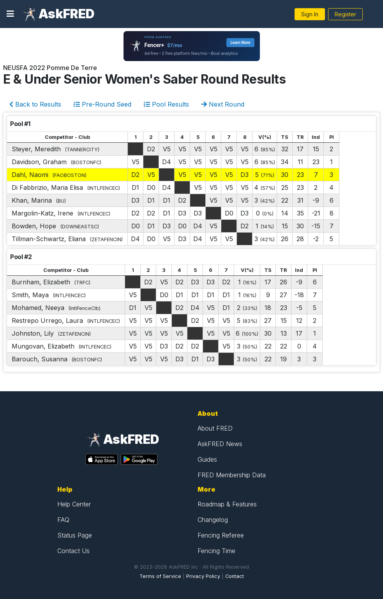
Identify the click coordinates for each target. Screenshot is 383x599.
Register (345, 14)
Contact (234, 576)
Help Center (74, 504)
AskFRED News (220, 444)
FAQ (63, 520)
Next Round (222, 104)
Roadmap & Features (227, 504)
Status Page (74, 535)
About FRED (215, 428)
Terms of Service (160, 576)
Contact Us (73, 551)
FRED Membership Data (232, 475)
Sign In (309, 14)
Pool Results (166, 104)
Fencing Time (216, 551)
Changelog (213, 520)
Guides (207, 459)
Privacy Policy (203, 576)
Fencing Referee (221, 535)
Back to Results (35, 104)
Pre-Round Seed (102, 104)
